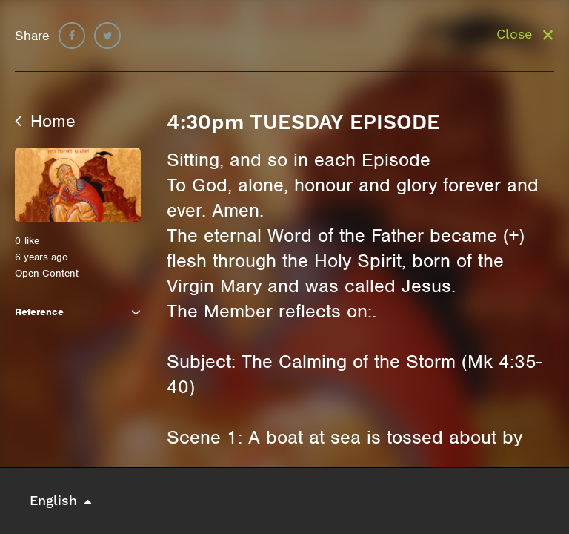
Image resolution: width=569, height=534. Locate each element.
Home (45, 121)
